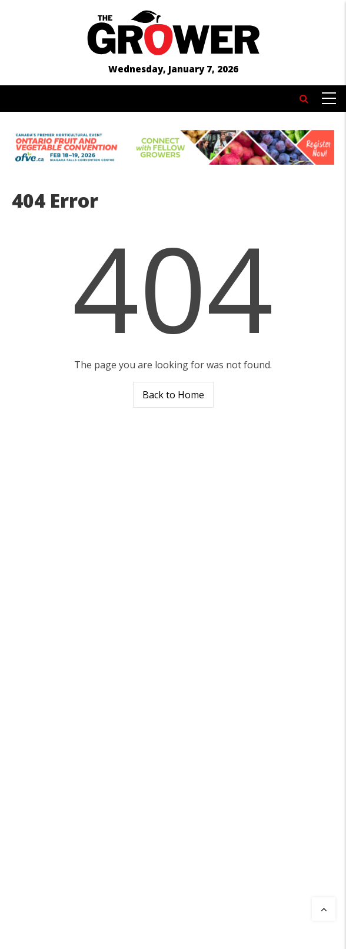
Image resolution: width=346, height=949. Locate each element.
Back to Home (173, 394)
